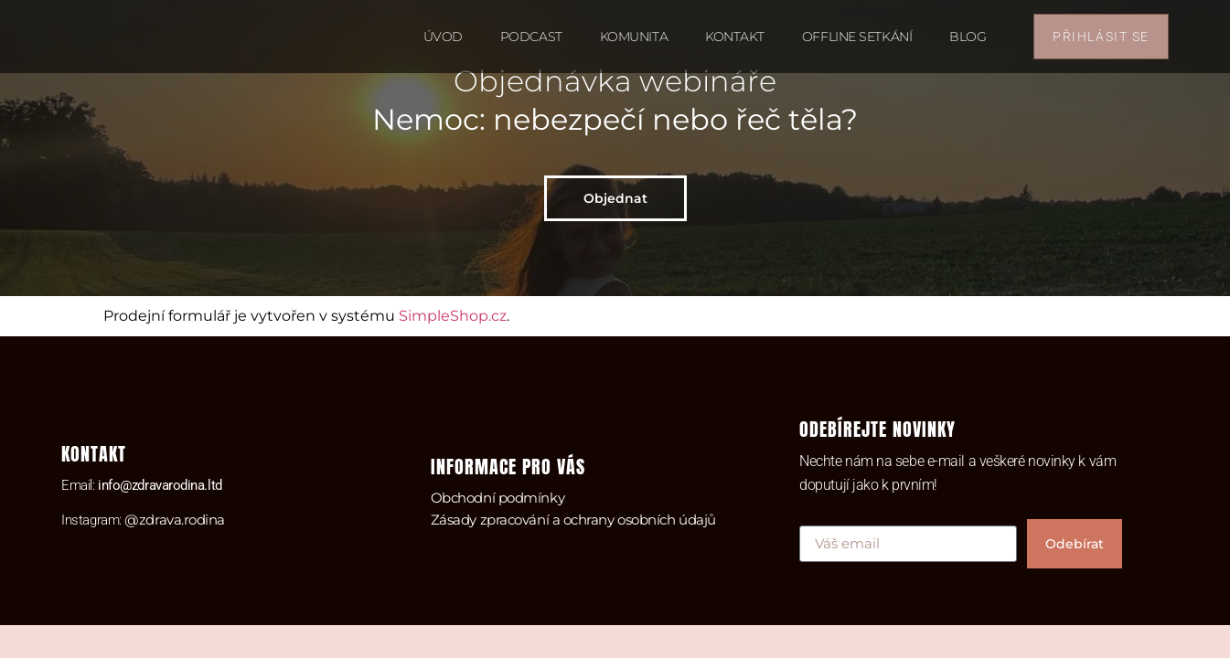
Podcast (531, 36)
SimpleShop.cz (453, 315)
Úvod (443, 36)
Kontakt (735, 36)
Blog (967, 36)
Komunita (634, 36)
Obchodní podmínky (497, 497)
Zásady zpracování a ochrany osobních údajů (573, 519)
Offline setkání (857, 36)
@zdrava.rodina (174, 519)
